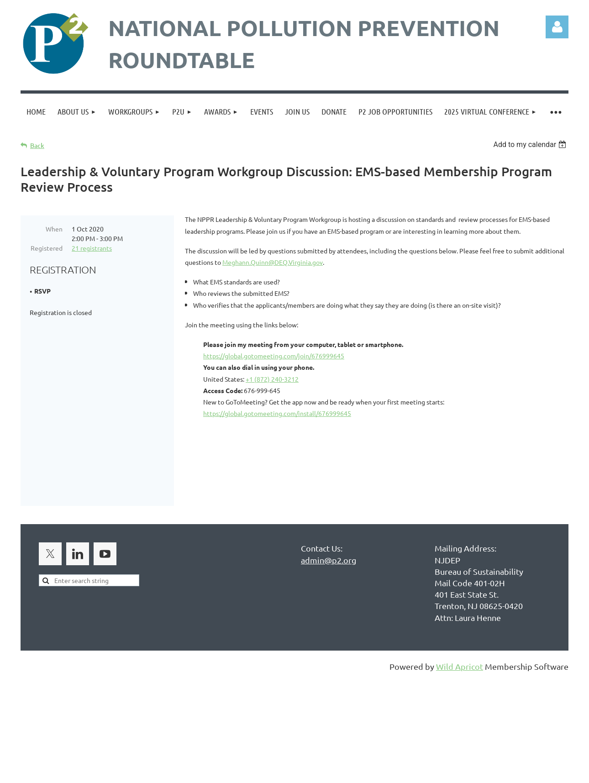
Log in (557, 27)
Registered (47, 248)
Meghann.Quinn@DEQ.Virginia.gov (272, 262)
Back (37, 145)
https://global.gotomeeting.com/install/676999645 (277, 413)
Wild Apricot (459, 668)
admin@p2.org (328, 562)
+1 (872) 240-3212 (272, 379)
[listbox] (530, 144)
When (54, 229)
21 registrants (92, 248)
